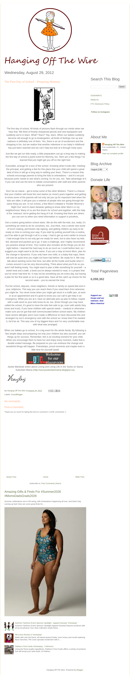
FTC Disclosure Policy (100, 104)
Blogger (80, 670)
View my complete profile (112, 153)
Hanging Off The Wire (114, 144)
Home (45, 477)
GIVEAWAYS (96, 95)
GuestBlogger (17, 394)
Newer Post (11, 477)
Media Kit (95, 100)
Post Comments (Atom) (51, 483)
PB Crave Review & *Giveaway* (28, 635)
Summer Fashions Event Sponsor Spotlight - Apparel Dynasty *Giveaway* (46, 623)
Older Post (79, 477)
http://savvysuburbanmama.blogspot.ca (54, 370)
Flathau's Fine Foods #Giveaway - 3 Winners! (34, 646)
